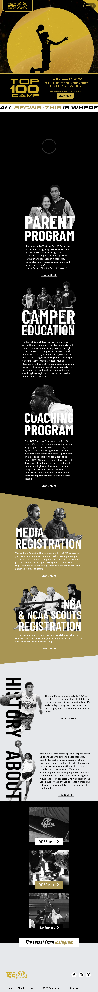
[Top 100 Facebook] (74, 974)
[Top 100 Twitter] (88, 974)
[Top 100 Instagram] (81, 974)
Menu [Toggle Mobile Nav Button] (89, 6)
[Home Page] (17, 6)
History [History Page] (33, 988)
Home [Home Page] (9, 988)
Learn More (65, 96)
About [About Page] (21, 988)
